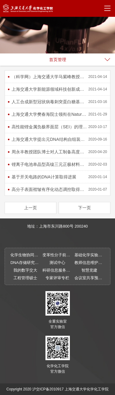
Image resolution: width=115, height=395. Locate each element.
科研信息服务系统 (57, 270)
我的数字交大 (25, 270)
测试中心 (57, 262)
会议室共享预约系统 (89, 278)
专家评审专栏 (57, 278)
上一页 (30, 207)
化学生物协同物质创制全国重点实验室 (25, 255)
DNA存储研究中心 (25, 262)
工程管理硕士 (25, 278)
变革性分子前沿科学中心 (57, 255)
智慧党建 (89, 270)
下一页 (84, 207)
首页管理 (57, 59)
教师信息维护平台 (89, 262)
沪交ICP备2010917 (48, 389)
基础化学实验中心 (89, 255)
